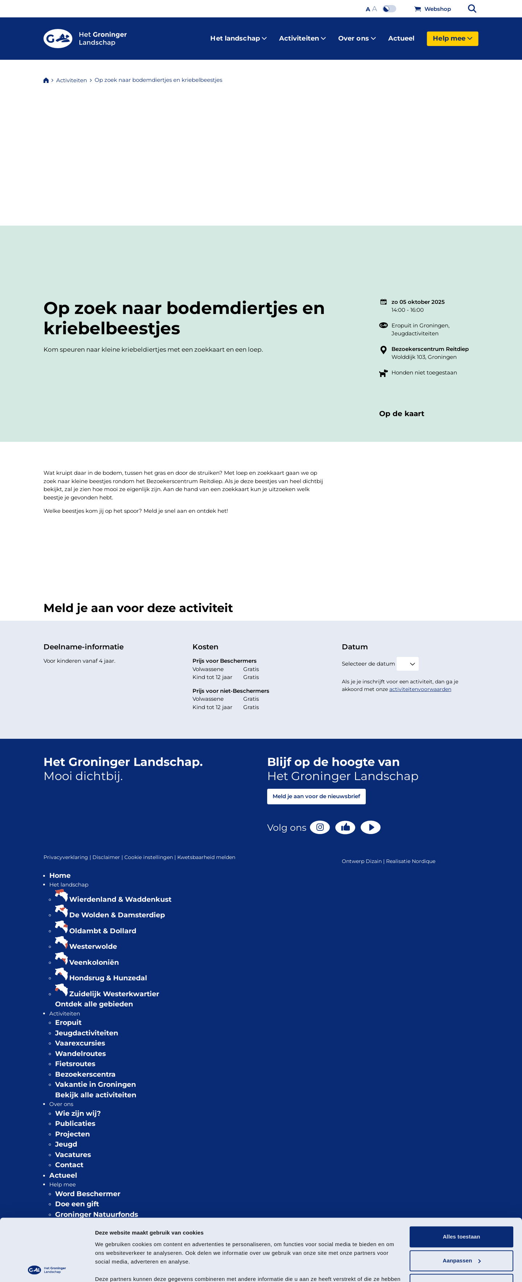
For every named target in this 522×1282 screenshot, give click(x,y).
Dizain (374, 855)
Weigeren (461, 1244)
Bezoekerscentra (85, 1068)
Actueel (401, 35)
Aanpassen (462, 1221)
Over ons (357, 35)
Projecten (72, 1128)
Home (60, 870)
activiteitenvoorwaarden (420, 683)
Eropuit (68, 1017)
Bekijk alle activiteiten (95, 1089)
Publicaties (75, 1118)
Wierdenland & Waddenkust (120, 893)
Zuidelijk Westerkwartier (114, 988)
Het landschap (238, 35)
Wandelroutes (80, 1048)
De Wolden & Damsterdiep (117, 909)
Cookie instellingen (150, 851)
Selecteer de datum (368, 657)
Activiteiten (302, 35)
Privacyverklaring (68, 851)
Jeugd (66, 1138)
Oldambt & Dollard (102, 925)
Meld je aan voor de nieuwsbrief (316, 790)
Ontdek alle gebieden (94, 998)
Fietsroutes (75, 1058)
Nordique (423, 855)
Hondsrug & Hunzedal (108, 972)
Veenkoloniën (94, 956)
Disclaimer (108, 851)
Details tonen (112, 1268)
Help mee (452, 35)
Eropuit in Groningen (420, 319)
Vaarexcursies (80, 1037)
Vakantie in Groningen (95, 1078)
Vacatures (73, 1149)
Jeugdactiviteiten (415, 327)
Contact (69, 1159)
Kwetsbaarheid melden (206, 851)
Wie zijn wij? (78, 1107)
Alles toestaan (461, 1197)
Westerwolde (93, 941)
